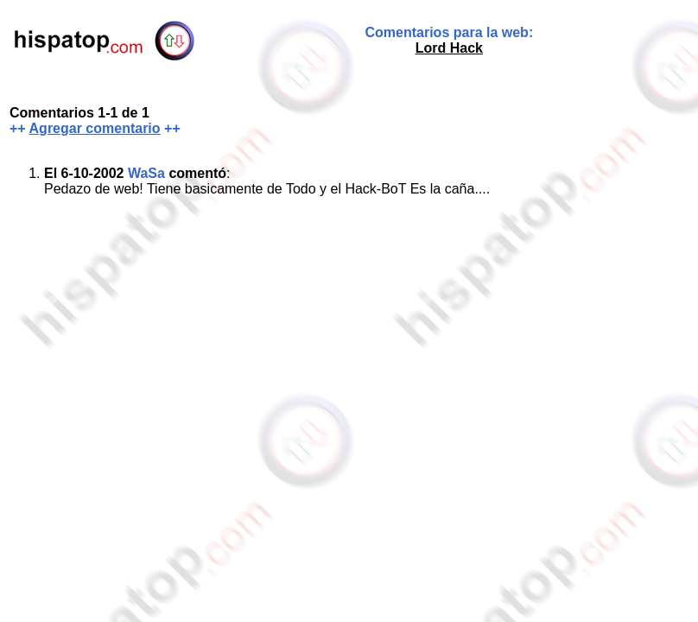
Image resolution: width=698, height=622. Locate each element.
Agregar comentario (95, 128)
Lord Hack (449, 48)
